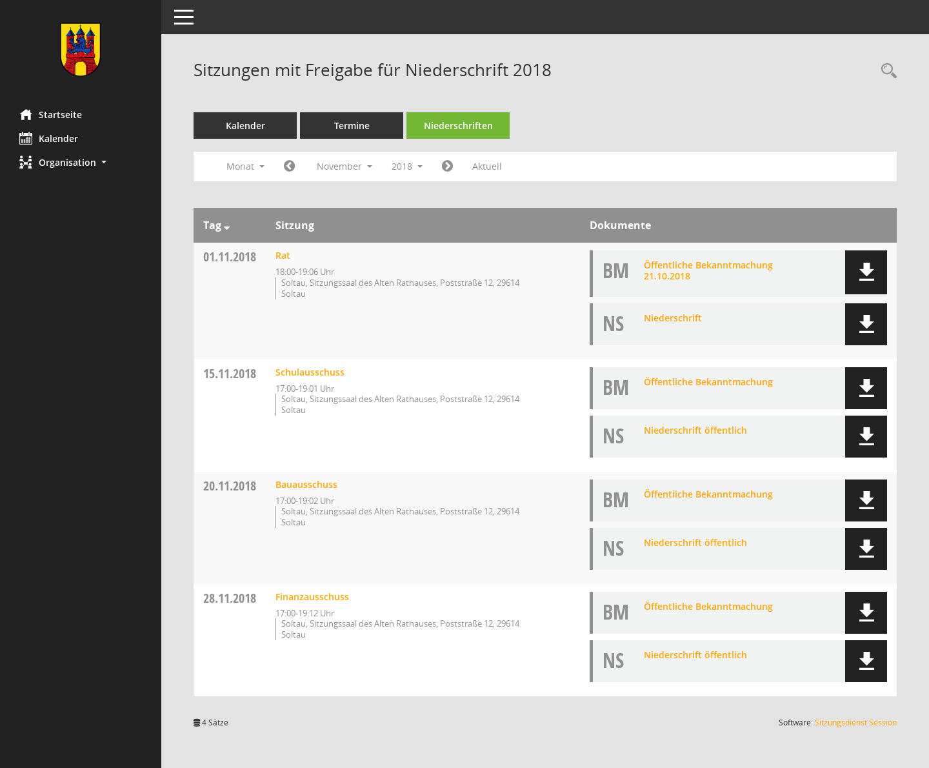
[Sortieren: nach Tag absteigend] (227, 225)
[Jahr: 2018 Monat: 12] (447, 166)
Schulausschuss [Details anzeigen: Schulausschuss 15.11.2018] (310, 372)
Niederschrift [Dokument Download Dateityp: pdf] (673, 318)
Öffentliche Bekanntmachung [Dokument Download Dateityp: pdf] (708, 382)
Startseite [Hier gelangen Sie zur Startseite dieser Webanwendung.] (50, 114)
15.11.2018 (229, 373)
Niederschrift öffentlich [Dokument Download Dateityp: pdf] (695, 430)
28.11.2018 (229, 598)
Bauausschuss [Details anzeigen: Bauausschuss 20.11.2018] (306, 484)
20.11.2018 (229, 485)
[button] (80, 162)
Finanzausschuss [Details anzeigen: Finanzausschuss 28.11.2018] (312, 597)
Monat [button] (245, 166)
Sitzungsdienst (856, 722)
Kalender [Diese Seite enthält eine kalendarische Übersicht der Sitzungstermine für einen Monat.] (48, 138)
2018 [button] (407, 166)
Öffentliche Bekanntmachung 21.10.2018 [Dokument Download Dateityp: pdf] (708, 270)
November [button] (344, 166)
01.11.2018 (229, 256)
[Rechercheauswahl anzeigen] (886, 71)
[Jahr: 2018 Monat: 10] (289, 166)
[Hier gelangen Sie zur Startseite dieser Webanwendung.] (80, 50)
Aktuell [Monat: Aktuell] (487, 166)
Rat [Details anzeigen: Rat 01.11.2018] (282, 255)
